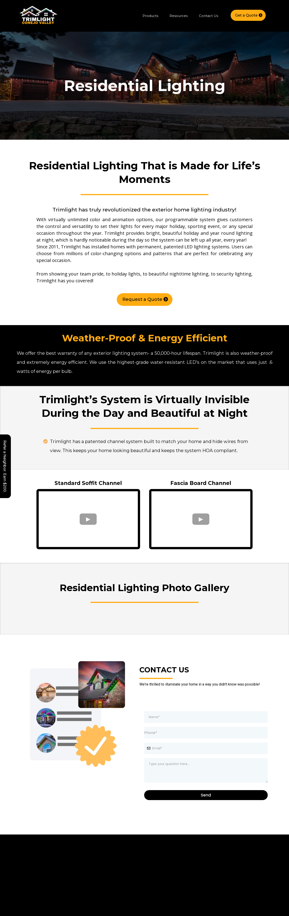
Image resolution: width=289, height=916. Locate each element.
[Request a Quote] (144, 299)
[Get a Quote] (248, 15)
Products (150, 16)
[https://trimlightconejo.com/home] (38, 15)
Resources (179, 16)
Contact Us (208, 16)
